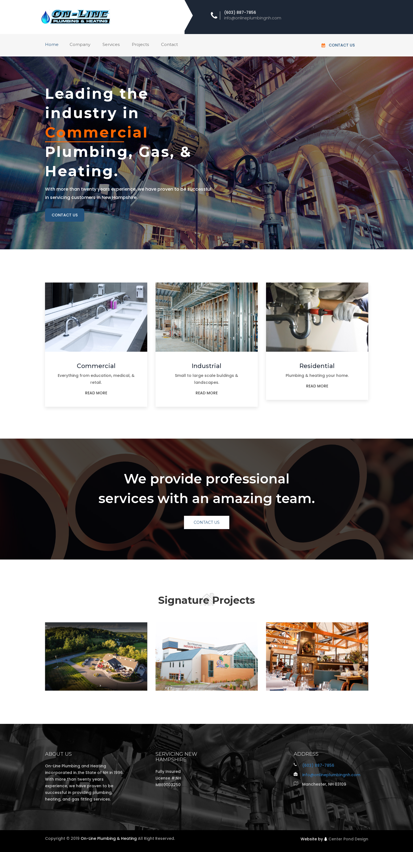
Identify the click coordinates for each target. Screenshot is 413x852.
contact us (65, 215)
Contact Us (342, 45)
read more (96, 393)
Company (80, 44)
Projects (140, 44)
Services (111, 44)
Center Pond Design (348, 839)
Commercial (96, 366)
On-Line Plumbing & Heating (109, 838)
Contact (169, 44)
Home (52, 44)
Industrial (206, 366)
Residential (317, 366)
